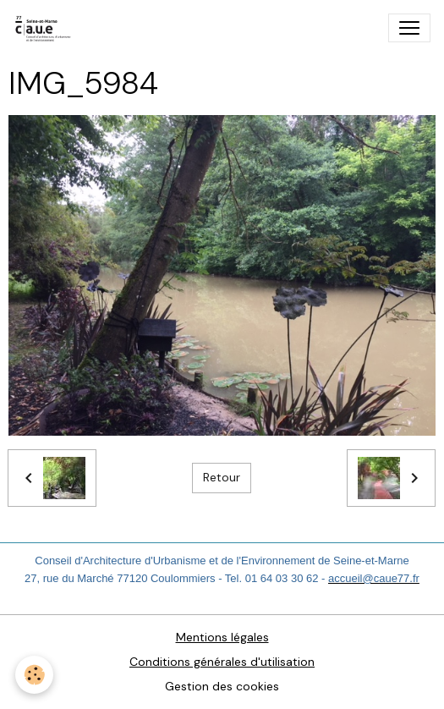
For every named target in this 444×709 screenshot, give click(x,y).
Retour (221, 477)
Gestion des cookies (222, 686)
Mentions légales (222, 637)
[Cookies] (34, 675)
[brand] (47, 28)
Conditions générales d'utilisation (222, 661)
